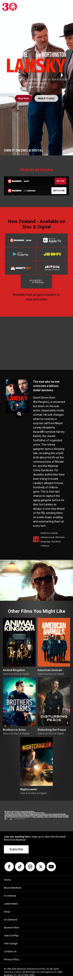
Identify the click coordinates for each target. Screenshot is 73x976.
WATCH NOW (58, 191)
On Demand (10, 919)
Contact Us (10, 951)
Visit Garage (11, 943)
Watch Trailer (46, 98)
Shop (7, 911)
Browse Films (11, 927)
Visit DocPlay (11, 935)
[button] (8, 580)
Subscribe (16, 849)
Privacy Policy (11, 959)
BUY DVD (60, 181)
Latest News (11, 903)
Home (7, 879)
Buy (23, 98)
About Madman (12, 887)
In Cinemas (10, 895)
